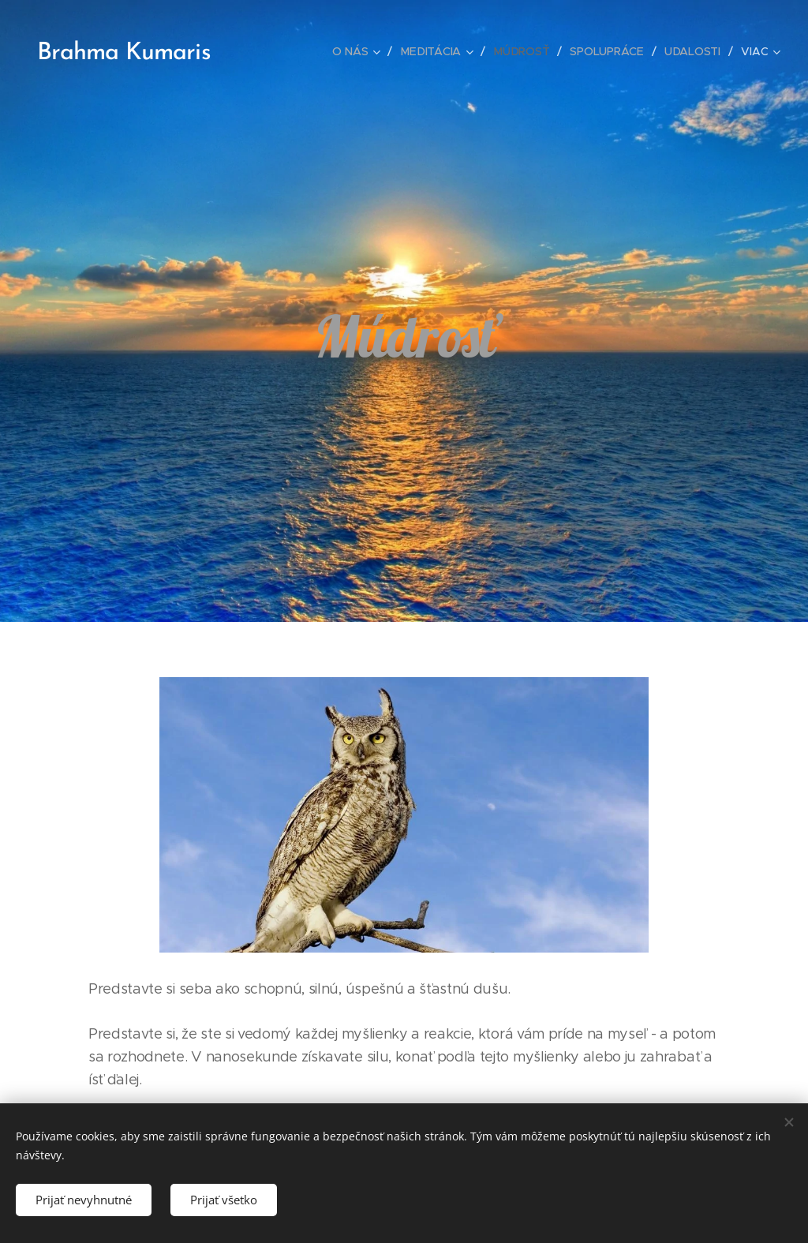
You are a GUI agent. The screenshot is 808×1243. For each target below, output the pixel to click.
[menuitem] (359, 51)
